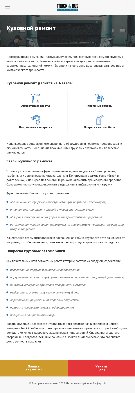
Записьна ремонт (34, 368)
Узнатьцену (101, 368)
